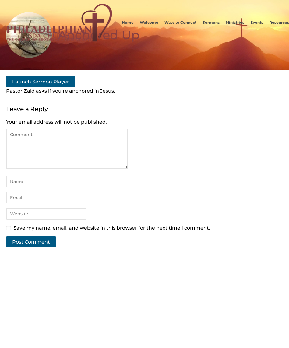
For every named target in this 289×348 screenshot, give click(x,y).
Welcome (149, 22)
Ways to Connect (180, 22)
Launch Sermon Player (40, 82)
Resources (279, 22)
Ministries (235, 22)
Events (256, 22)
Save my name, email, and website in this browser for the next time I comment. (111, 228)
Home (128, 22)
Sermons (211, 22)
